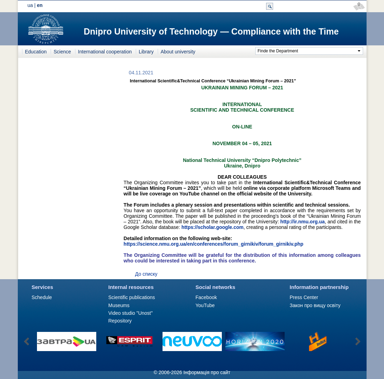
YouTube (205, 305)
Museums (119, 305)
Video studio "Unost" (130, 313)
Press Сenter (304, 297)
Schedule (42, 297)
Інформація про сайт (207, 372)
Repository (120, 321)
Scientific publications (131, 297)
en (40, 5)
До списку (146, 274)
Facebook (206, 297)
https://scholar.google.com (212, 227)
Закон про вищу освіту (315, 305)
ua (30, 5)
